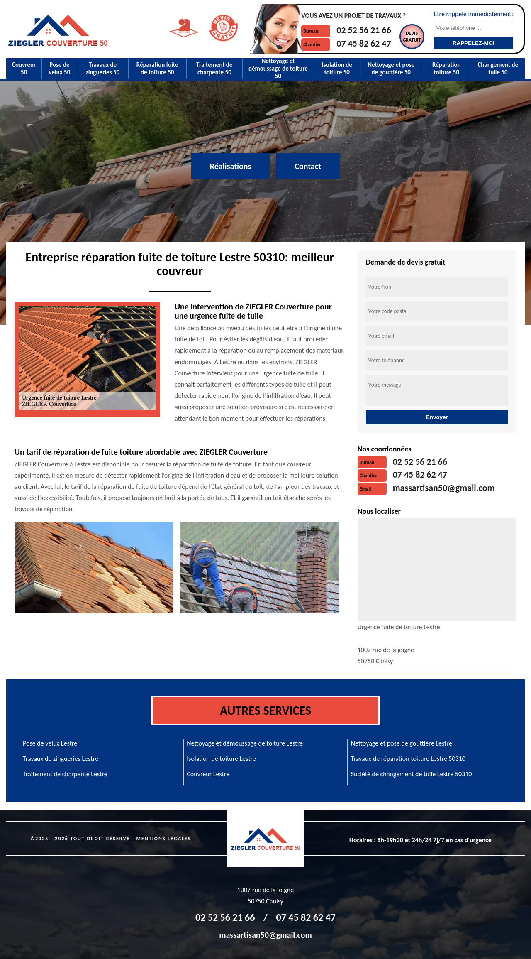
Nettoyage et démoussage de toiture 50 (278, 68)
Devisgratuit (412, 36)
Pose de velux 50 (60, 68)
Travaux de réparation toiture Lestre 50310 (408, 759)
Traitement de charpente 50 (214, 68)
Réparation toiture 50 (446, 68)
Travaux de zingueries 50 (103, 68)
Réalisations (230, 166)
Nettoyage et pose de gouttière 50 (391, 68)
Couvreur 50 (24, 68)
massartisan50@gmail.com (444, 487)
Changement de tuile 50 (497, 68)
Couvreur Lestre (208, 774)
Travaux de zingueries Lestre (60, 759)
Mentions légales (163, 838)
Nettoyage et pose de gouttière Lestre (401, 743)
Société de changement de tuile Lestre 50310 (411, 774)
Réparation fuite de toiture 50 (157, 68)
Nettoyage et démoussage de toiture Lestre (245, 743)
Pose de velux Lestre (50, 743)
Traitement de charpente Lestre (65, 774)
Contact (308, 166)
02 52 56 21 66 (363, 30)
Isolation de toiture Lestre (221, 759)
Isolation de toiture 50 (337, 68)
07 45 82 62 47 (363, 43)
